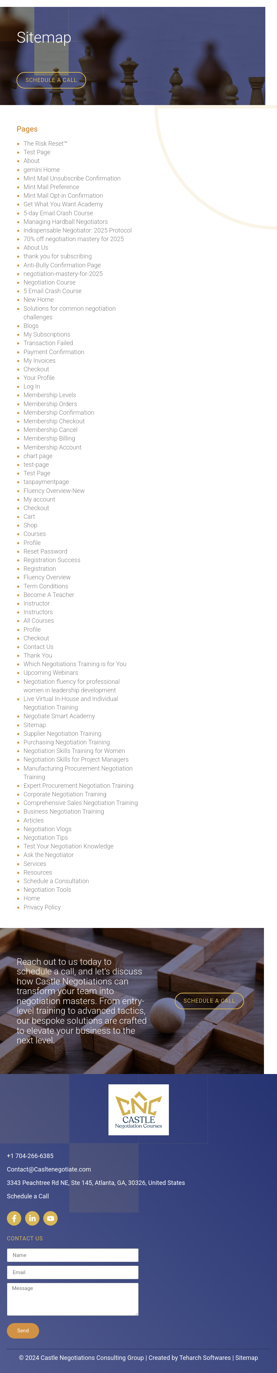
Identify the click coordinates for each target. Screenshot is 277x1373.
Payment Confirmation (53, 351)
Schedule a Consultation (56, 881)
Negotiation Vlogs (47, 829)
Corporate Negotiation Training (64, 794)
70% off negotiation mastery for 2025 (73, 238)
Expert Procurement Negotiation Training (78, 785)
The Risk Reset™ (45, 143)
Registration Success (51, 560)
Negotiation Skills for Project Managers (76, 759)
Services (34, 863)
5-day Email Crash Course (58, 213)
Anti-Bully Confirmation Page (62, 265)
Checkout (36, 369)
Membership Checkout (53, 421)
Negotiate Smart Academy (59, 716)
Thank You (37, 655)
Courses (34, 533)
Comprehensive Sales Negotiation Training (80, 802)
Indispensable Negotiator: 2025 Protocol (77, 230)
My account (39, 499)
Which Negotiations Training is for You (74, 664)
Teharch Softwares (205, 1357)
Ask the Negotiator (48, 854)
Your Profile (39, 377)
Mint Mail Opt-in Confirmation (63, 195)
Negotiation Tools (47, 889)
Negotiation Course (49, 282)
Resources (37, 872)
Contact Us (38, 646)
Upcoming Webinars (50, 672)
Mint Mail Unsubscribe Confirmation (71, 178)
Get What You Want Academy (63, 204)
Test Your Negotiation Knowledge (68, 846)
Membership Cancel (50, 429)
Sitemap (34, 725)
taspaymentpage (46, 481)
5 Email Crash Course (52, 291)
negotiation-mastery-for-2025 (63, 273)
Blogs (30, 325)
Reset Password (45, 551)
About (31, 160)
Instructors (38, 612)
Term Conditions (45, 586)
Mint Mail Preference (51, 186)
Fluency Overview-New (53, 490)
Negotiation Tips (45, 837)
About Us (35, 247)
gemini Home (41, 169)
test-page (36, 464)
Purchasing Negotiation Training (66, 742)
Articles (33, 820)
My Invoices (39, 360)
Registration (39, 568)
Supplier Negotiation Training (62, 733)
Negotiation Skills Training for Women (74, 750)
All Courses (38, 620)
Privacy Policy (42, 907)
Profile (32, 542)
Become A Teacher (48, 594)
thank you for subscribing (57, 256)
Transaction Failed (48, 343)
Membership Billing (49, 438)
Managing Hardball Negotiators (65, 221)
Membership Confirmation (58, 412)
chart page (37, 456)
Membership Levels (49, 395)
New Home (38, 299)
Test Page (36, 152)
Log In (31, 386)
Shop (30, 525)
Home (31, 898)
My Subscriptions (46, 334)
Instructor (36, 603)
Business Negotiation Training (63, 811)
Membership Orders (50, 403)
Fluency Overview (46, 577)
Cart (29, 516)
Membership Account (52, 447)
